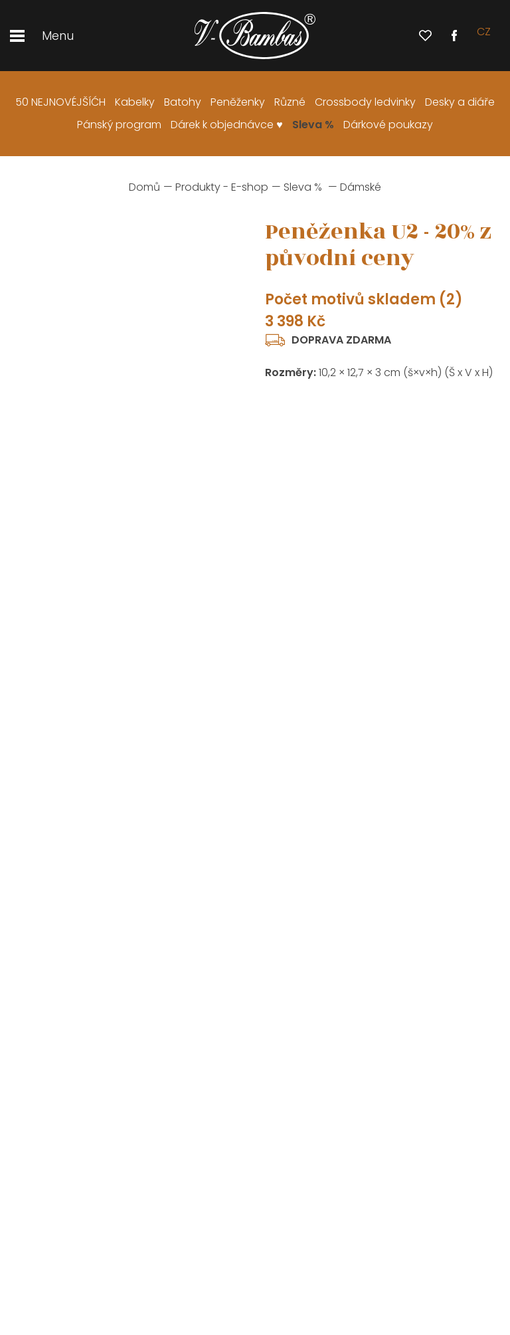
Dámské (360, 187)
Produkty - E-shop (221, 187)
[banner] (255, 36)
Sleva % (303, 187)
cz (484, 35)
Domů (144, 187)
